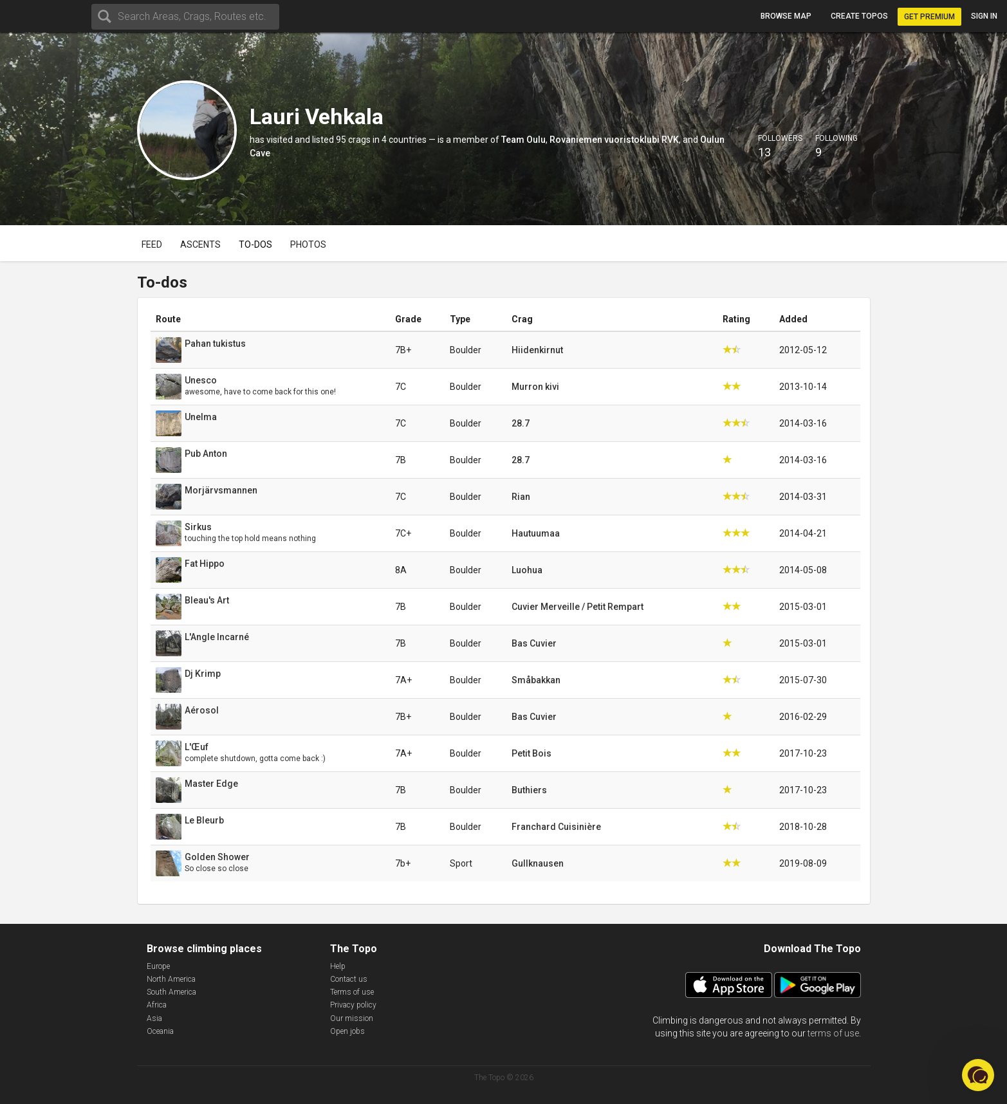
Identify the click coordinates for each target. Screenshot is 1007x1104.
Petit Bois (531, 753)
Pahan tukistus (215, 343)
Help (338, 966)
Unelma (201, 417)
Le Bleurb (204, 820)
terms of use (833, 1033)
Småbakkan (536, 680)
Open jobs (347, 1031)
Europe (158, 966)
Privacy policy (353, 1004)
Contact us (348, 979)
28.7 (521, 423)
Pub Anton (206, 453)
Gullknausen (538, 863)
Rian (521, 497)
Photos (308, 244)
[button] (978, 1075)
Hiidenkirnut (537, 350)
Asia (154, 1018)
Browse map (786, 16)
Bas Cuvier (534, 643)
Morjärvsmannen (221, 490)
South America (171, 992)
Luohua (527, 570)
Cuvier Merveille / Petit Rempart (577, 607)
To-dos (255, 244)
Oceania (160, 1031)
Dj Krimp (203, 673)
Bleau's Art (207, 600)
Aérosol (202, 710)
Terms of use (352, 992)
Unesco (201, 380)
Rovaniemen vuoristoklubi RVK (614, 139)
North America (171, 979)
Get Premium (929, 16)
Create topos (859, 16)
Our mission (351, 1018)
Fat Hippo (205, 563)
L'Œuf (196, 747)
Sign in (984, 16)
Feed (152, 244)
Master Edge (211, 783)
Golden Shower (217, 857)
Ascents (200, 244)
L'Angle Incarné (217, 637)
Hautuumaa (536, 533)
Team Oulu (523, 139)
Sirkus (198, 527)
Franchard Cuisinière (556, 827)
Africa (157, 1004)
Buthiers (529, 790)
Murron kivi (535, 387)
